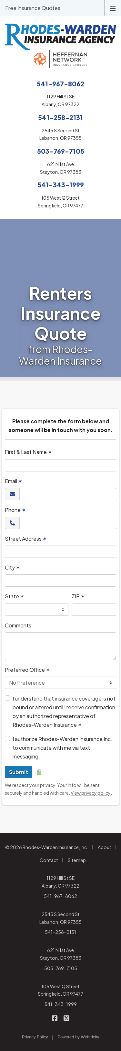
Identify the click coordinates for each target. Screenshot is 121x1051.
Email (13, 481)
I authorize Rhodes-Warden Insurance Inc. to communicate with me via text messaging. (62, 748)
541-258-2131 (60, 932)
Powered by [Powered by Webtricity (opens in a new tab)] (78, 1036)
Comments (18, 625)
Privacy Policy (35, 1036)
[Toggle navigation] (113, 7)
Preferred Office (27, 669)
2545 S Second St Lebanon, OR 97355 (60, 918)
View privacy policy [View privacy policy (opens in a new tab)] (91, 793)
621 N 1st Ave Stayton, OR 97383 (60, 954)
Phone (15, 509)
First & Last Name (28, 451)
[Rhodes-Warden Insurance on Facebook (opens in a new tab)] (54, 1018)
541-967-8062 (60, 896)
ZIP (78, 596)
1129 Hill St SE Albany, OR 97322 (60, 882)
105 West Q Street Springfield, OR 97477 (60, 990)
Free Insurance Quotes (32, 8)
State (14, 596)
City (12, 567)
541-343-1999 (61, 1004)
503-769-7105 (60, 968)
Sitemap (77, 860)
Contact (49, 860)
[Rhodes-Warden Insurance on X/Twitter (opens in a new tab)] (66, 1018)
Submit (18, 772)
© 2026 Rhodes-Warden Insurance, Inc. (46, 847)
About (104, 847)
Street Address (26, 538)
